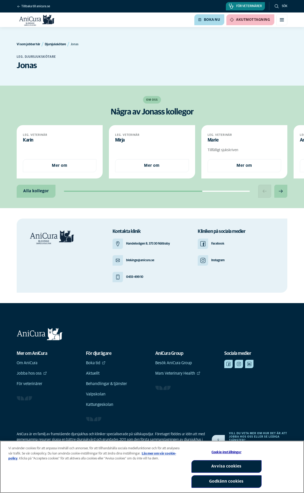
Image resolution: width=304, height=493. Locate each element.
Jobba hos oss (32, 373)
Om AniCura (27, 363)
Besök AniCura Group (173, 363)
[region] (152, 467)
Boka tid (96, 363)
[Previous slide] (264, 191)
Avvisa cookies (226, 466)
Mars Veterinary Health (177, 373)
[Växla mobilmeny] (281, 19)
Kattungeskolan (99, 404)
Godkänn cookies (226, 481)
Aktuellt (93, 373)
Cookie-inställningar (226, 452)
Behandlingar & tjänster (106, 384)
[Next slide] (280, 191)
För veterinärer (29, 384)
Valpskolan (96, 394)
